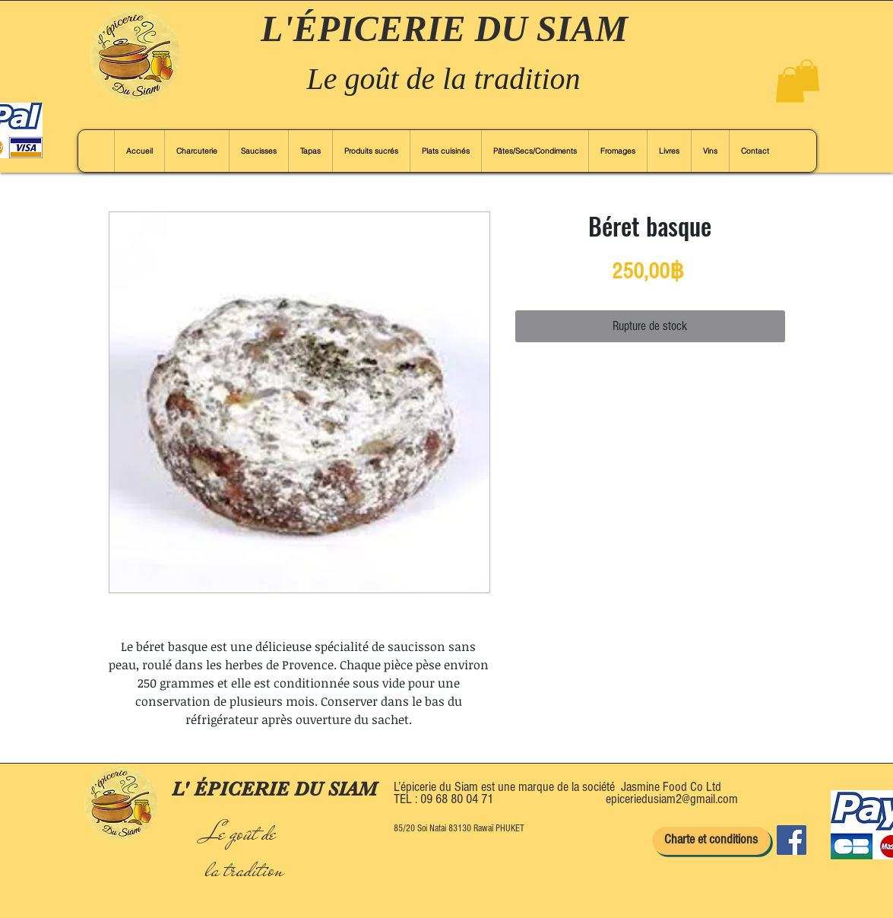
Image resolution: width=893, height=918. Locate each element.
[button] (790, 85)
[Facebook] (791, 840)
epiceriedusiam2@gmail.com (672, 799)
